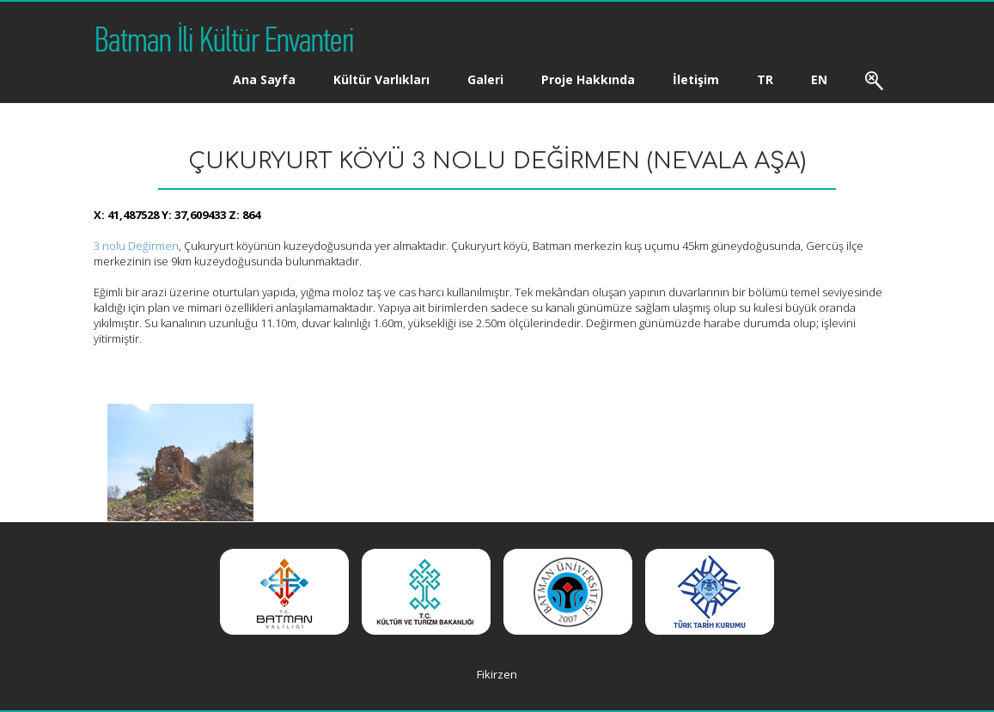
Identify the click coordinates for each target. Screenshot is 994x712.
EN (819, 79)
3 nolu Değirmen (136, 245)
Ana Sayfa (264, 79)
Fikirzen (497, 674)
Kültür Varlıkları (381, 79)
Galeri (485, 79)
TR (765, 79)
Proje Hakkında (588, 79)
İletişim (696, 79)
